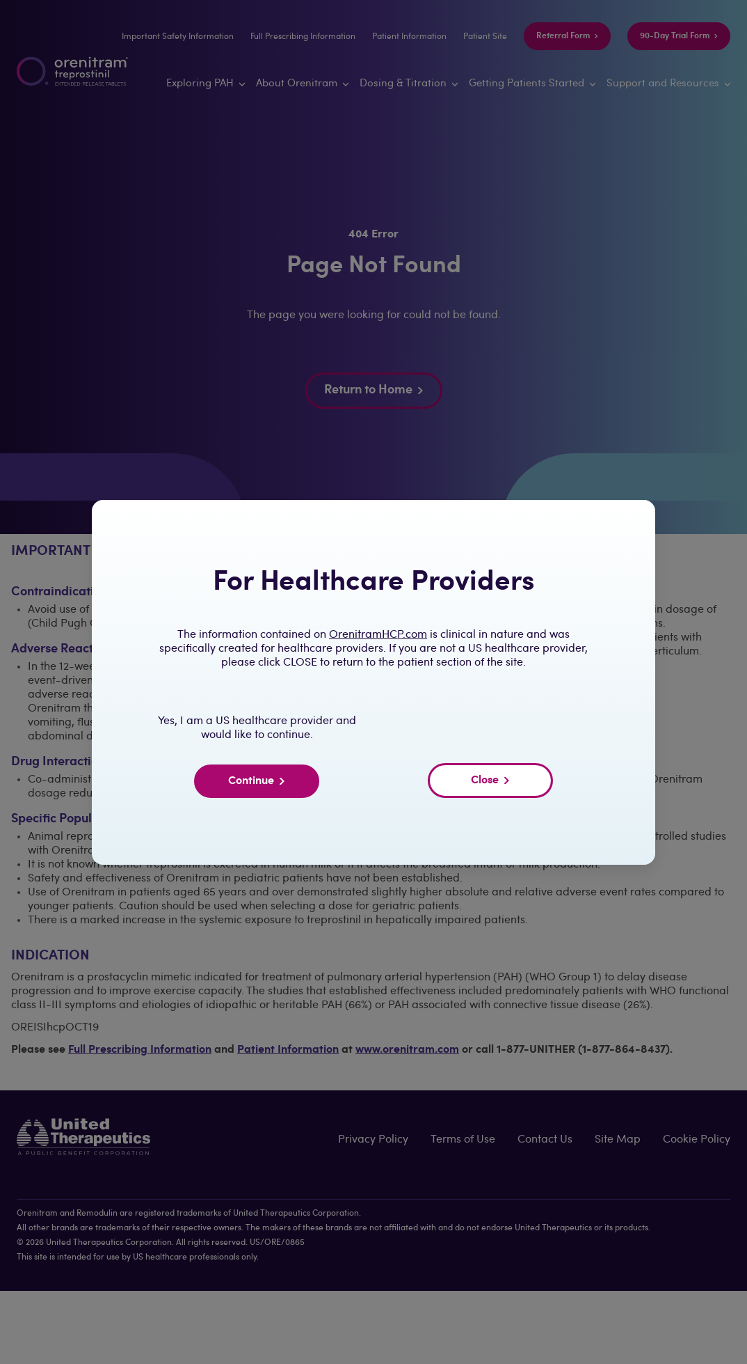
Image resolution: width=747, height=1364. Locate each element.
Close (490, 780)
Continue (256, 781)
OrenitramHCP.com (378, 635)
